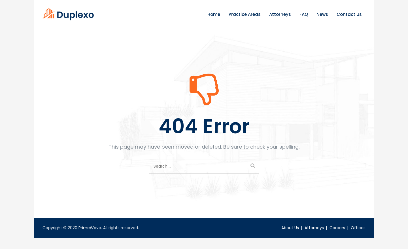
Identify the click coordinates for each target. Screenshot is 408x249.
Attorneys (280, 20)
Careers (337, 233)
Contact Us (349, 20)
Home (213, 20)
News (322, 20)
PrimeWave (89, 233)
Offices (358, 233)
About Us (290, 233)
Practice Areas (245, 20)
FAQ (303, 20)
